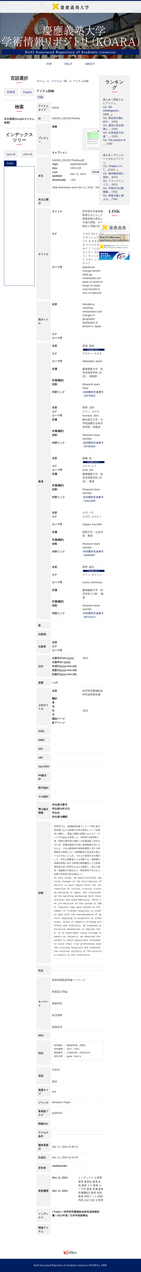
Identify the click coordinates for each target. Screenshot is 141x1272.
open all (11, 154)
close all (27, 154)
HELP (68, 63)
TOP (49, 63)
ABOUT (90, 63)
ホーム (41, 81)
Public (10, 163)
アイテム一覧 (59, 81)
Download (97, 172)
